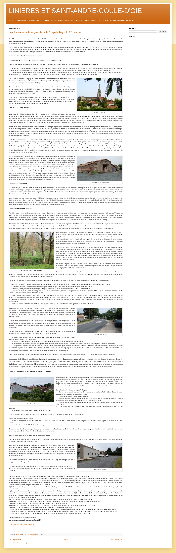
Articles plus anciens (116, 540)
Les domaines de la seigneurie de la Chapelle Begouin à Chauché (45, 32)
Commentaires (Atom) (23, 543)
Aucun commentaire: (33, 534)
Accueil (65, 540)
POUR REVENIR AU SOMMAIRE (22, 525)
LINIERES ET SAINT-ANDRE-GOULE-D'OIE (75, 10)
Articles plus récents (15, 540)
